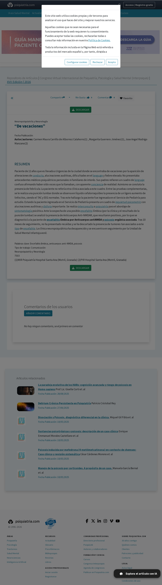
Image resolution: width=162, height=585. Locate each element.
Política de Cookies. (99, 40)
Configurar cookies (77, 62)
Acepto (112, 62)
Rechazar (98, 62)
